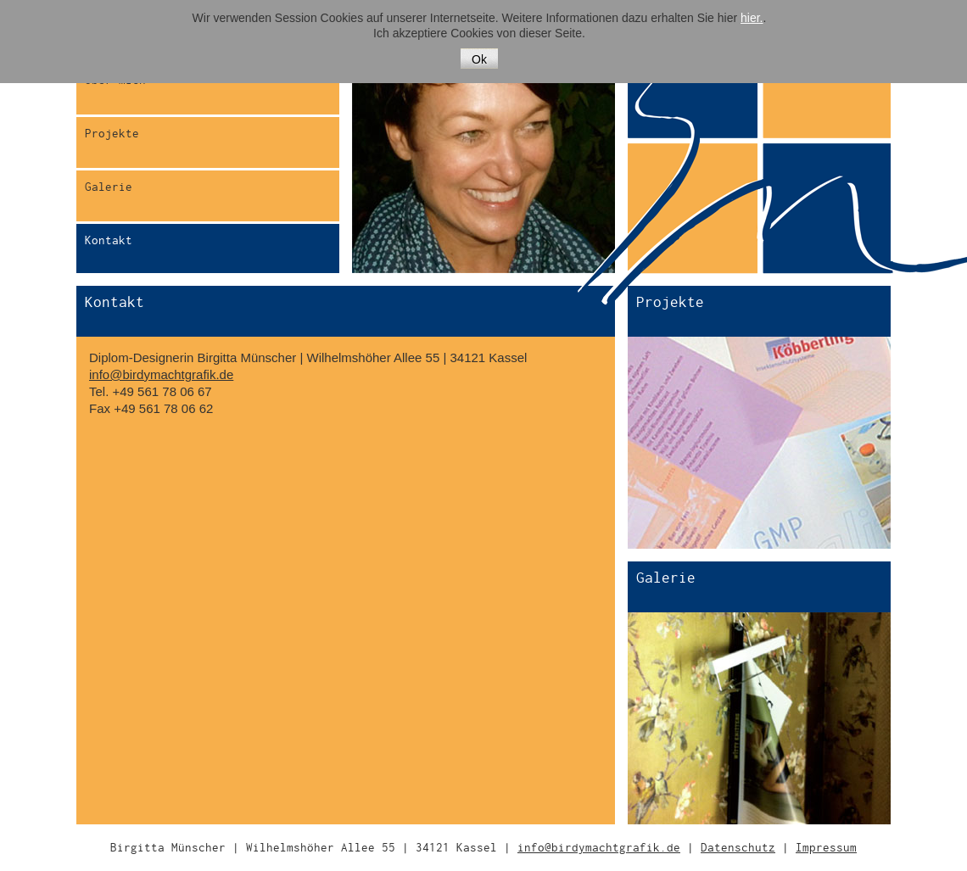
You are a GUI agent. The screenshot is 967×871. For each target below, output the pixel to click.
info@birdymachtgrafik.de (161, 374)
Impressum (826, 847)
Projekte (112, 133)
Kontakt (108, 240)
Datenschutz (738, 847)
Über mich (115, 80)
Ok (479, 59)
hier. (752, 18)
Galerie (108, 187)
